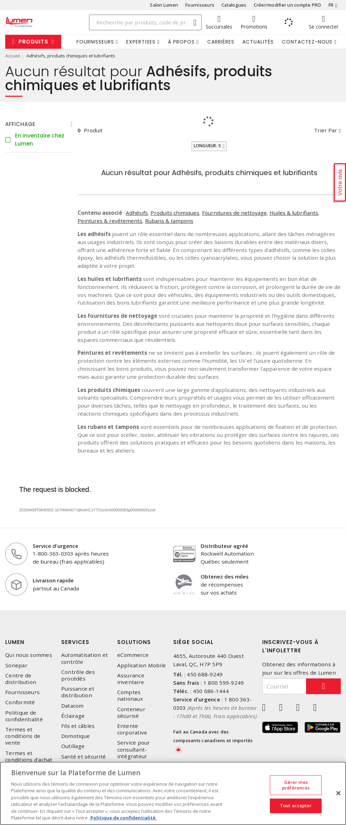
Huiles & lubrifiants (293, 212)
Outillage (73, 746)
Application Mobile (141, 665)
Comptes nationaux (130, 695)
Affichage (20, 124)
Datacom (72, 705)
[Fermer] (338, 793)
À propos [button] (181, 41)
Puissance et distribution (77, 692)
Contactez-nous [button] (307, 41)
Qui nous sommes (28, 655)
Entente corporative (132, 729)
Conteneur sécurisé (131, 712)
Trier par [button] (325, 130)
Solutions (134, 642)
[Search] (145, 22)
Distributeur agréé (224, 545)
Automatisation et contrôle (84, 658)
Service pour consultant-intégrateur (133, 749)
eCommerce (132, 655)
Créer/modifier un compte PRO (287, 5)
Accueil (12, 56)
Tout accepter (296, 805)
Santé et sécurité (83, 756)
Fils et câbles (78, 726)
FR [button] (331, 5)
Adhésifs (137, 212)
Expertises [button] (140, 41)
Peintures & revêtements (110, 220)
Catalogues (234, 5)
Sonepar (16, 665)
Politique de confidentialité (24, 716)
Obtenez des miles (225, 576)
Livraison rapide (53, 580)
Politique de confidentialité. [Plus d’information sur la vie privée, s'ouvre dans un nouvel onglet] (123, 818)
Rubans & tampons (169, 220)
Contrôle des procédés (78, 675)
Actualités (258, 41)
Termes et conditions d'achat (29, 756)
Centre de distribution (20, 678)
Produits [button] (33, 41)
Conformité (20, 702)
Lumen (14, 642)
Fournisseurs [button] (95, 41)
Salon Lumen (164, 5)
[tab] (38, 124)
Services (75, 642)
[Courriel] (284, 686)
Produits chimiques (175, 212)
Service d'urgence (55, 545)
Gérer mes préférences (295, 785)
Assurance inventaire (130, 678)
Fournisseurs (199, 5)
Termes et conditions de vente (22, 736)
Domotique (75, 736)
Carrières (220, 41)
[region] (173, 793)
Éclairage (73, 716)
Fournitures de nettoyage (234, 212)
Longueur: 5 (207, 146)
